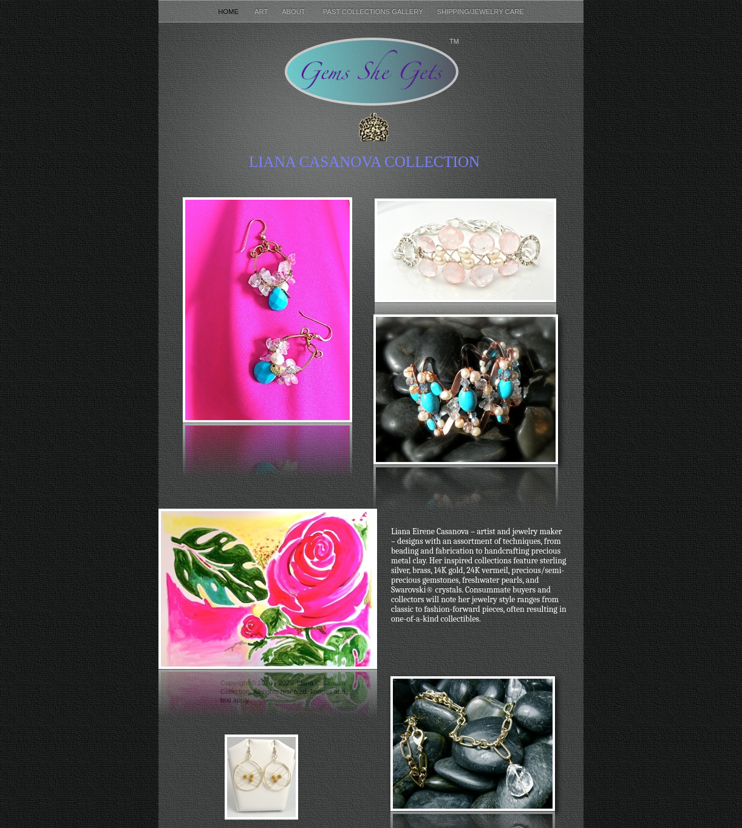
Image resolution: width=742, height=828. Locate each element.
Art (262, 11)
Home (230, 11)
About (296, 11)
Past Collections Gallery (374, 11)
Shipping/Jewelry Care (480, 11)
